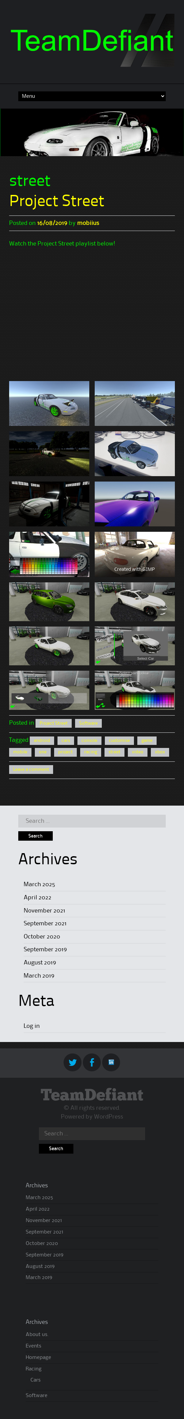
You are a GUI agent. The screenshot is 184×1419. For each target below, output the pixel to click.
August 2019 (40, 962)
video (137, 752)
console (89, 741)
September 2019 (45, 949)
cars (66, 741)
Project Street (56, 202)
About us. (37, 1334)
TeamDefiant (92, 1095)
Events (33, 1346)
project (65, 752)
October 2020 (42, 936)
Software (88, 723)
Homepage (38, 1357)
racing (90, 752)
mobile (20, 752)
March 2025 (39, 884)
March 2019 (39, 976)
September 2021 (45, 923)
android (42, 741)
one (43, 752)
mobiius (88, 223)
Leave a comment (31, 770)
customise (119, 741)
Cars (35, 1380)
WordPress (108, 1117)
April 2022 (37, 897)
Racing (34, 1369)
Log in (32, 1026)
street (114, 752)
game (147, 741)
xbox (160, 752)
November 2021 (44, 911)
